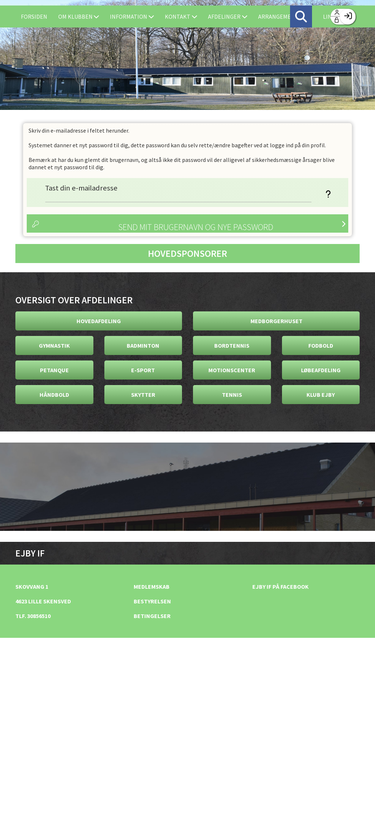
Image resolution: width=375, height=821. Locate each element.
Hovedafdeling (99, 321)
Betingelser (152, 616)
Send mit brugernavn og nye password (195, 227)
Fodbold (320, 345)
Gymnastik (54, 345)
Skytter (143, 394)
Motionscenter (231, 370)
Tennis (232, 394)
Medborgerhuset (276, 321)
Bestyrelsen (152, 601)
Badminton (143, 345)
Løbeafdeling (321, 370)
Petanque (54, 370)
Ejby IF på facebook (280, 586)
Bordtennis (231, 345)
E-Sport (143, 370)
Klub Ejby (321, 394)
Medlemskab (152, 586)
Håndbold (54, 394)
